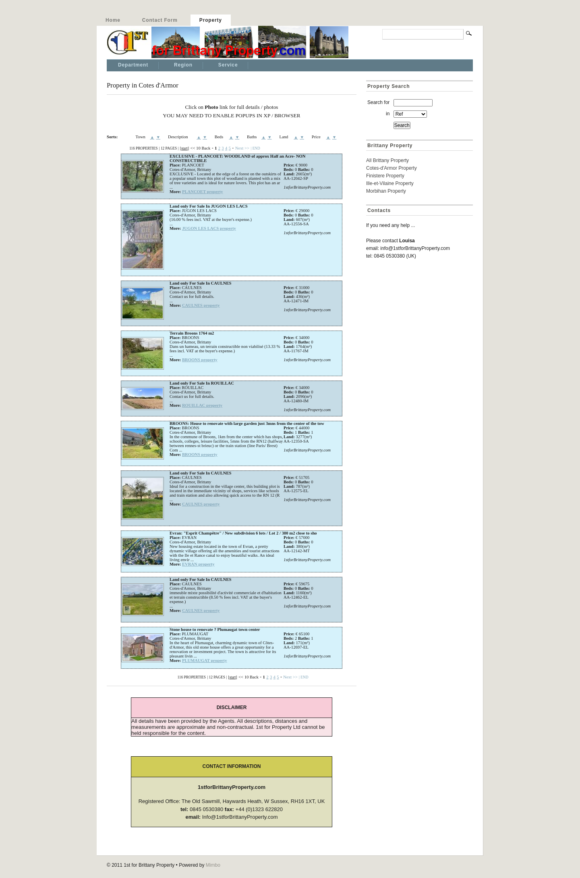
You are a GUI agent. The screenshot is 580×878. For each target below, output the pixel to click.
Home (113, 20)
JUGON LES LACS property (209, 228)
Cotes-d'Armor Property (391, 168)
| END (255, 148)
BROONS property (200, 360)
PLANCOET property (202, 191)
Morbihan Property (386, 191)
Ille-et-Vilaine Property (390, 183)
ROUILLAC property (202, 405)
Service (228, 65)
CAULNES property (201, 305)
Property (210, 20)
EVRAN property (198, 564)
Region (183, 65)
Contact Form (160, 20)
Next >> (242, 148)
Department (133, 65)
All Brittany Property (387, 160)
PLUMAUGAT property (204, 660)
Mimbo (213, 865)
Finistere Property (385, 176)
